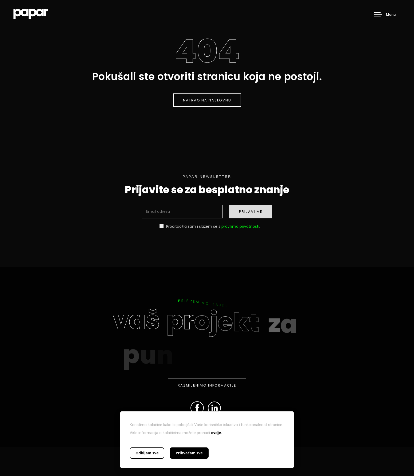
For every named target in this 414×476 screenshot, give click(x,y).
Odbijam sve (147, 452)
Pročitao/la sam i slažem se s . (210, 226)
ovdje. (216, 432)
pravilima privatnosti (240, 226)
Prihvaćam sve (189, 452)
